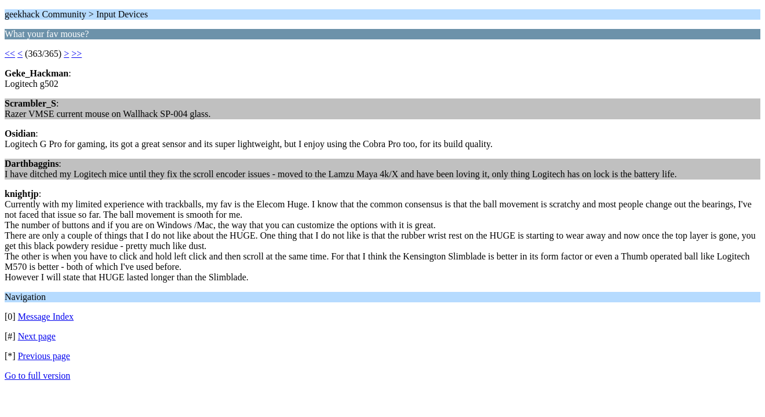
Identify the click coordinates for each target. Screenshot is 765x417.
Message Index (46, 316)
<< (10, 53)
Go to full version (37, 376)
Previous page (44, 356)
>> (76, 53)
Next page (37, 336)
